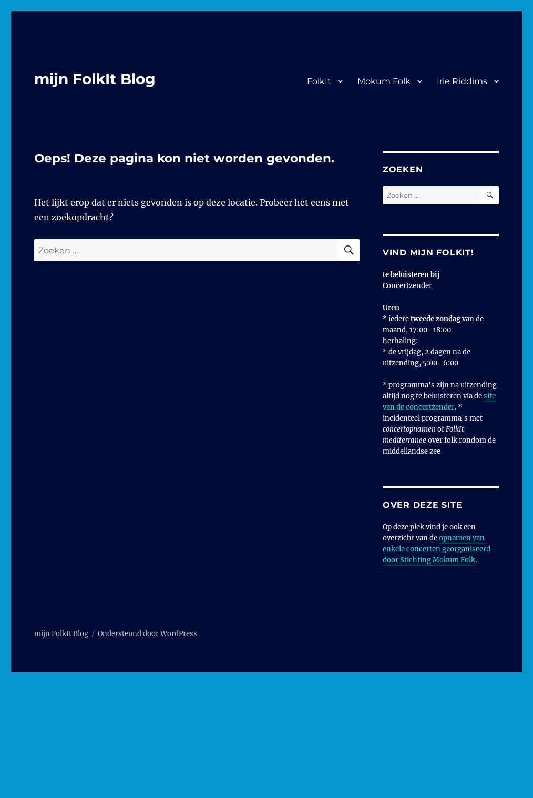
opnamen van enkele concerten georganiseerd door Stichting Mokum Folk (436, 549)
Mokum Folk (384, 81)
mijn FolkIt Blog (95, 79)
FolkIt (319, 81)
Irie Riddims (462, 81)
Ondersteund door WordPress (147, 633)
